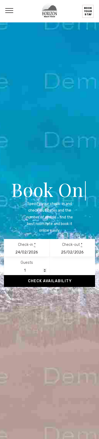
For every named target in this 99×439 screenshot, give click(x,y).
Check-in (27, 244)
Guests (27, 262)
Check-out (72, 244)
